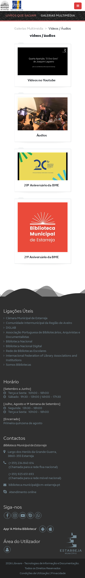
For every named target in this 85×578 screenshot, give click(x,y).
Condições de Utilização (34, 573)
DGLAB (11, 327)
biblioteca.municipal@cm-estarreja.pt (34, 485)
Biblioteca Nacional (19, 341)
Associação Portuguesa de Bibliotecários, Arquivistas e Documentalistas (43, 334)
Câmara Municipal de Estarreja (26, 318)
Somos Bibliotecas (18, 364)
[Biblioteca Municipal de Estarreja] (12, 5)
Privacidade (58, 573)
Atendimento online (22, 492)
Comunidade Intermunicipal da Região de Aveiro (39, 323)
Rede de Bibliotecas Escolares (26, 351)
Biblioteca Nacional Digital (24, 346)
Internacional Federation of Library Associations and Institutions (41, 358)
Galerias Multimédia (58, 15)
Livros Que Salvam (21, 15)
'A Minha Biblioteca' (19, 529)
